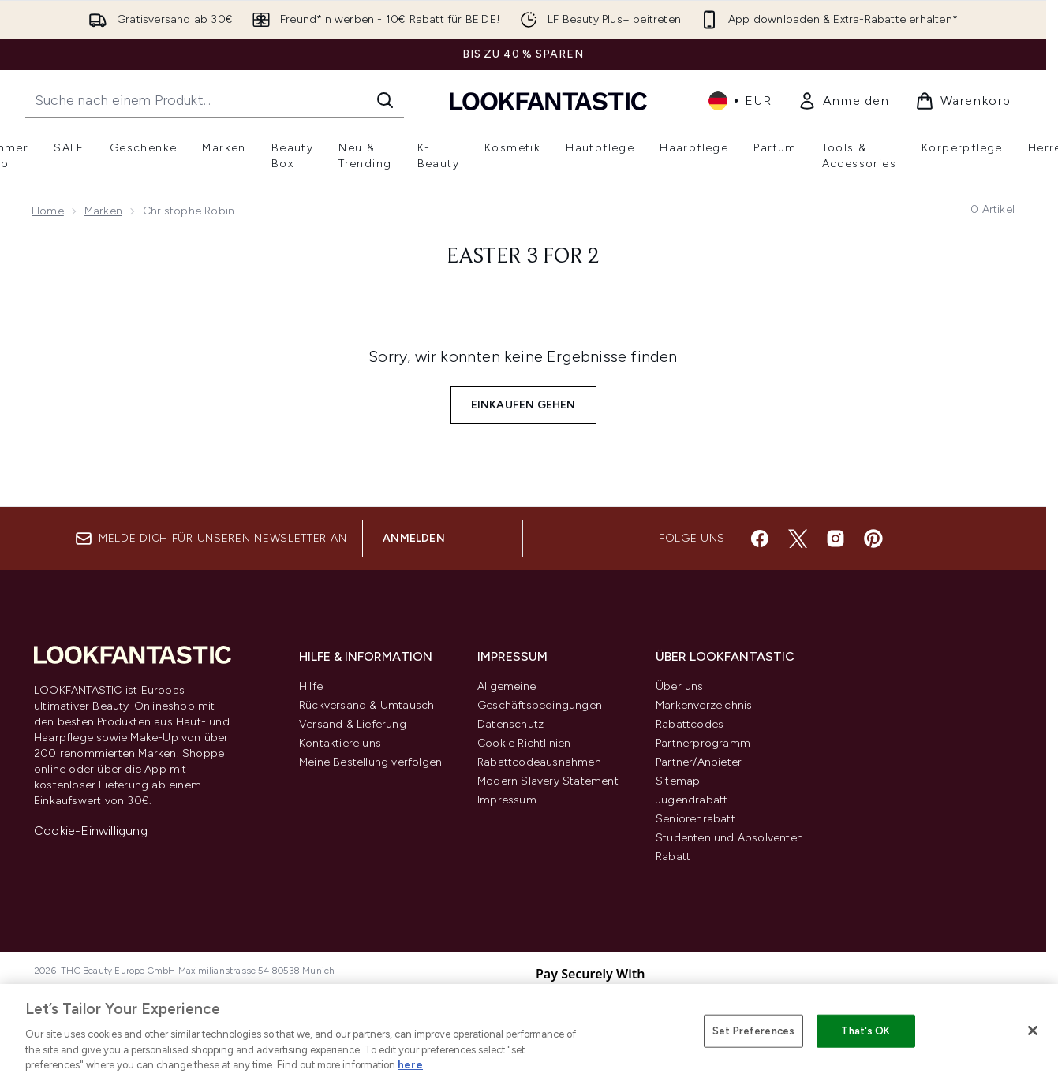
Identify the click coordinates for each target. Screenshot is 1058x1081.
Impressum (506, 800)
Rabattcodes (689, 724)
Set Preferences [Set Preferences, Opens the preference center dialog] (753, 1031)
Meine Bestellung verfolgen (370, 762)
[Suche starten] (385, 100)
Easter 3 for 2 (523, 257)
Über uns (680, 686)
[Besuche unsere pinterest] (873, 538)
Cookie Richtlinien (524, 743)
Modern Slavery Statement (548, 781)
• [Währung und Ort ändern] (740, 100)
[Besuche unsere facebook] (760, 538)
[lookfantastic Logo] (548, 100)
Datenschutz (510, 724)
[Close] (1032, 1030)
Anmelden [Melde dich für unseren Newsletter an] (414, 538)
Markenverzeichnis (704, 705)
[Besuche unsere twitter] (798, 538)
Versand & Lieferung (352, 724)
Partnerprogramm (703, 743)
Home (48, 211)
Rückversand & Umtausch (366, 705)
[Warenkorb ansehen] (963, 101)
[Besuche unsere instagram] (835, 538)
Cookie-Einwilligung (91, 830)
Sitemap (678, 781)
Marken (103, 211)
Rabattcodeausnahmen (539, 762)
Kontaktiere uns (340, 743)
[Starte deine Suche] (214, 100)
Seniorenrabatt (695, 819)
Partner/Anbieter (699, 762)
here (410, 1065)
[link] (843, 101)
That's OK (865, 1031)
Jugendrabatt (691, 800)
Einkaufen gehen (523, 405)
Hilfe (311, 686)
